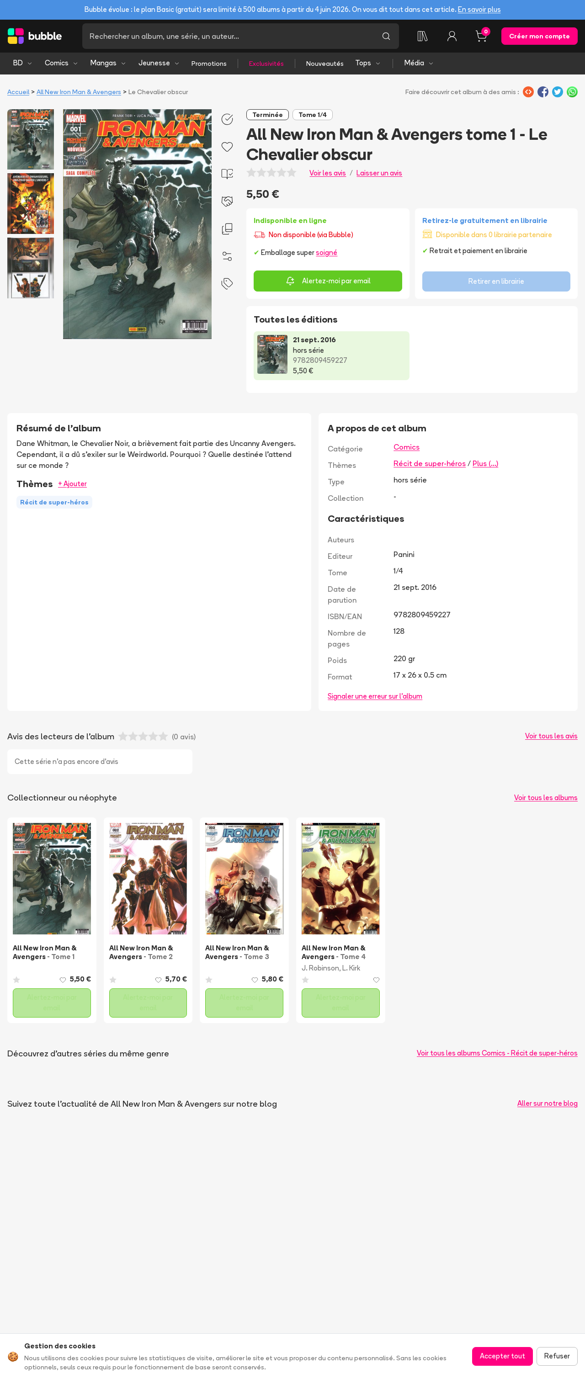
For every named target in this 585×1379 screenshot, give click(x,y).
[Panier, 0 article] (481, 36)
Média (419, 62)
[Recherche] (227, 36)
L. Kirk (351, 968)
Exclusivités (266, 63)
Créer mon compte (539, 36)
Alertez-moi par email (328, 281)
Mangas (108, 62)
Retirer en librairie (496, 281)
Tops (368, 62)
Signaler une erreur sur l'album (375, 696)
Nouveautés (325, 63)
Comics (62, 62)
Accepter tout (502, 1356)
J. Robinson (320, 968)
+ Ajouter (72, 483)
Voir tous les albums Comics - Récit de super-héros (497, 1053)
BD (23, 62)
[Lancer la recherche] (386, 36)
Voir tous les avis (551, 736)
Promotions (209, 63)
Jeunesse (159, 62)
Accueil (18, 92)
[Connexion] (452, 36)
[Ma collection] (423, 36)
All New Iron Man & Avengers (79, 92)
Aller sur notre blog (547, 1103)
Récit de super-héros (430, 463)
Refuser (557, 1356)
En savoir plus (479, 9)
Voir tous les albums (546, 797)
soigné (326, 252)
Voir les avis (327, 173)
